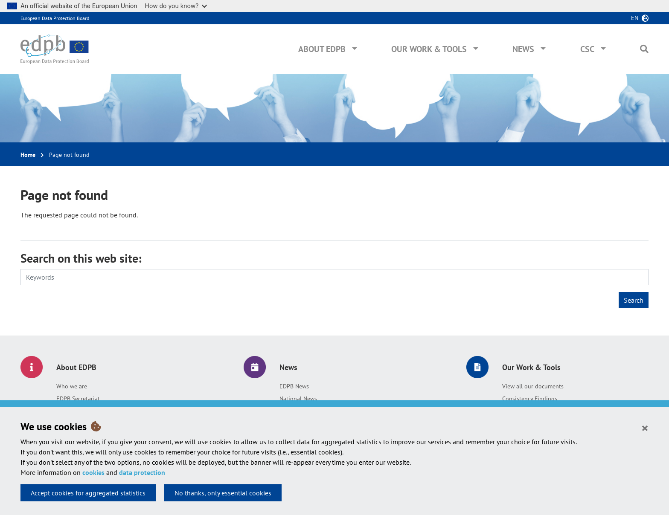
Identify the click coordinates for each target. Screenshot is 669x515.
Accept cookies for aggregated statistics (88, 493)
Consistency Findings (529, 398)
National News (298, 398)
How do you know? (176, 5)
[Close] (645, 427)
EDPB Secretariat (78, 398)
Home (27, 155)
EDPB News (294, 386)
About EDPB (322, 49)
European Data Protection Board (54, 18)
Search (633, 300)
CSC (587, 49)
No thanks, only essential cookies (223, 493)
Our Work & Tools (429, 49)
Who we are (71, 386)
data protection (142, 472)
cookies (93, 472)
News (523, 49)
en (634, 18)
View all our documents (533, 386)
